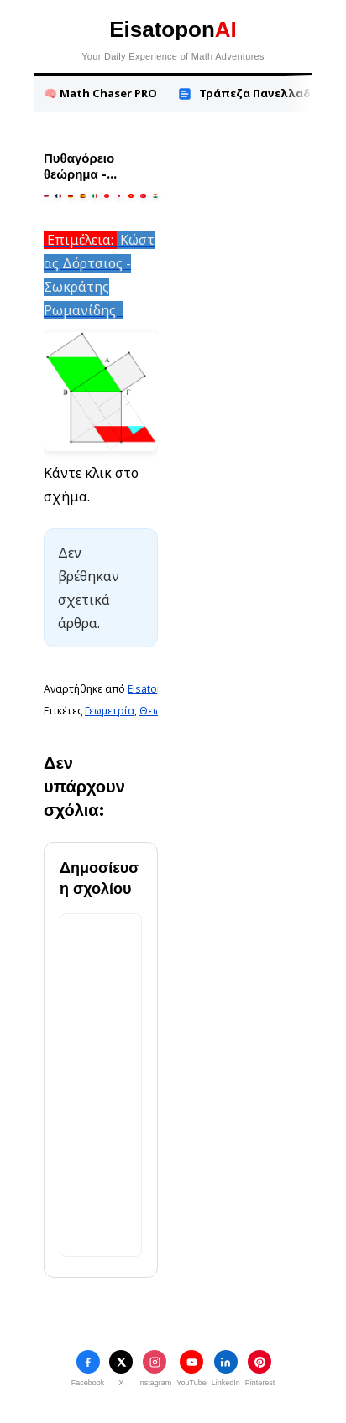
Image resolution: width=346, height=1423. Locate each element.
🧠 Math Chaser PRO (100, 93)
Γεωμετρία (109, 711)
